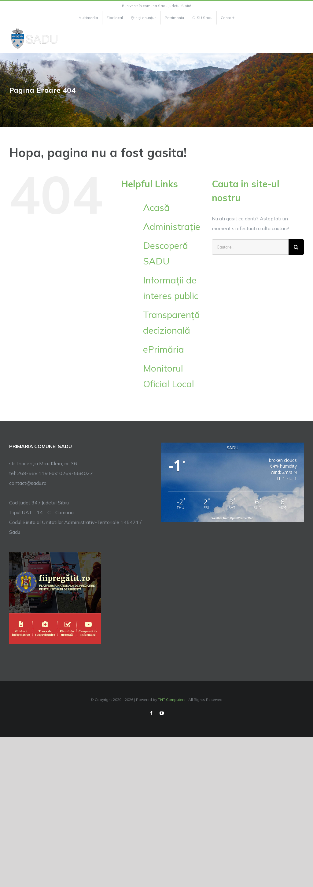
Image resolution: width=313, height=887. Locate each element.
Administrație (171, 226)
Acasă (156, 207)
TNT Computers (172, 699)
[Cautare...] (250, 247)
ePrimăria (163, 349)
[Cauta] (296, 247)
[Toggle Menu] (300, 39)
